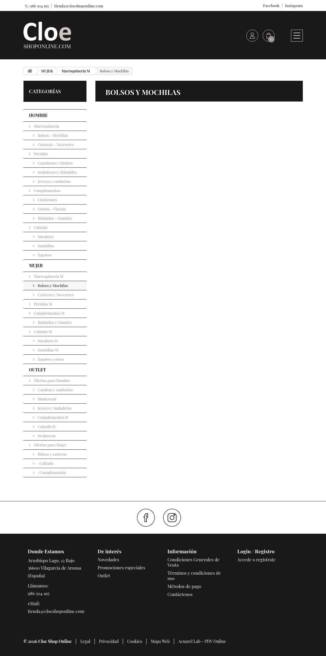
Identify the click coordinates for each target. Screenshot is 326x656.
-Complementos (51, 472)
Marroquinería (46, 126)
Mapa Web (160, 641)
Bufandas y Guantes (54, 322)
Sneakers (45, 236)
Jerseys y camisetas (54, 181)
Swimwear (46, 435)
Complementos (46, 190)
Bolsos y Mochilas (52, 285)
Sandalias (45, 245)
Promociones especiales (121, 568)
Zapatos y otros (50, 359)
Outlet (104, 576)
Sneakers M (47, 340)
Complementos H (52, 417)
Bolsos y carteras (52, 454)
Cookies (134, 641)
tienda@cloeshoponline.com (78, 5)
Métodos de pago (184, 586)
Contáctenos (180, 594)
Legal (85, 641)
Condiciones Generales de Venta (194, 562)
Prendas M (42, 303)
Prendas (40, 153)
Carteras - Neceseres (55, 144)
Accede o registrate (256, 559)
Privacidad (109, 641)
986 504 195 (39, 593)
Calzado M (42, 331)
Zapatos (44, 254)
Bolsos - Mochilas (52, 135)
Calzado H (46, 426)
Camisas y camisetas (55, 389)
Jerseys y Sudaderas (54, 408)
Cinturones (47, 199)
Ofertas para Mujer (50, 444)
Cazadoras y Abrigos (55, 162)
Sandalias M (48, 349)
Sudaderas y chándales (57, 172)
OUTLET (37, 370)
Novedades (108, 559)
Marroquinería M (48, 276)
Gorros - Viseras (51, 208)
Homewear (47, 398)
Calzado (40, 227)
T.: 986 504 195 (36, 5)
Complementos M (49, 313)
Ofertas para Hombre (51, 380)
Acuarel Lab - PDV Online (202, 641)
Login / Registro (256, 551)
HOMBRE (38, 115)
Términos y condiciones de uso (194, 575)
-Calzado (45, 463)
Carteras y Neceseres (55, 294)
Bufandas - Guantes (54, 218)
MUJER (36, 265)
